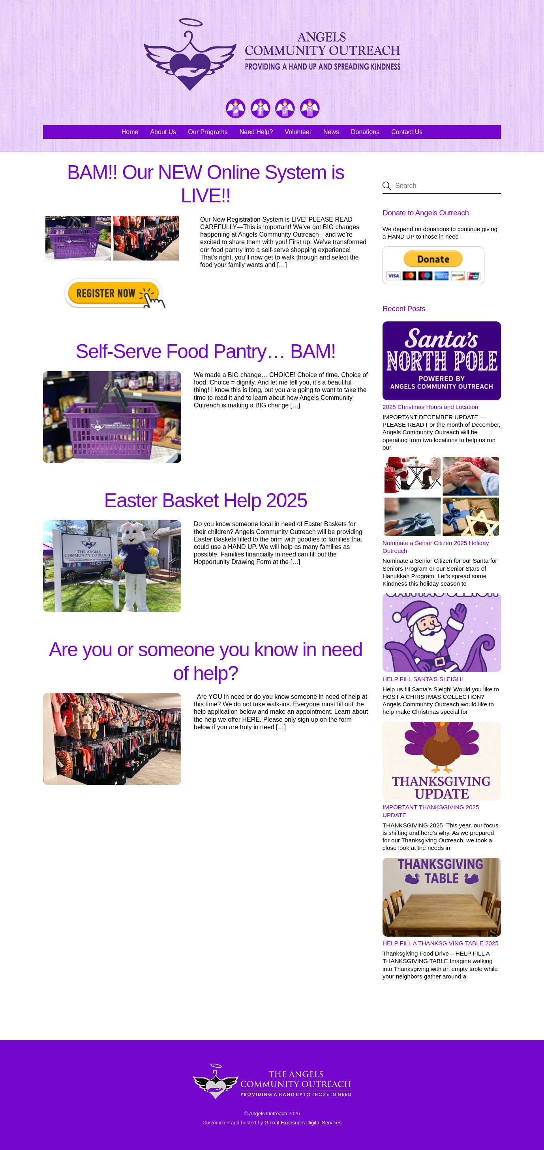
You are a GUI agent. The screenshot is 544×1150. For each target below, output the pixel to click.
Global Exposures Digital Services (302, 1123)
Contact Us (406, 132)
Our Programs (207, 132)
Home (130, 132)
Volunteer (298, 132)
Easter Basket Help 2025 (205, 500)
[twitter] (235, 108)
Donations (365, 132)
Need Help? (256, 132)
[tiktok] (285, 108)
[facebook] (260, 108)
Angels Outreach (268, 1113)
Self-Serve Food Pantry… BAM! (206, 351)
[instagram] (310, 108)
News (331, 132)
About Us (163, 132)
